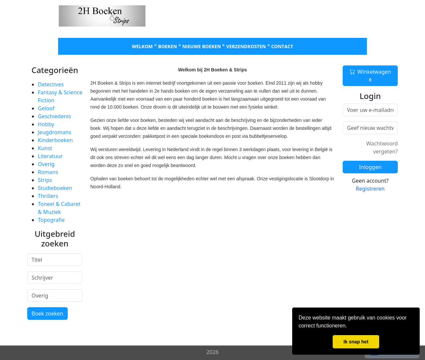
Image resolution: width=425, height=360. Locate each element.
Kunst (45, 148)
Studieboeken (55, 188)
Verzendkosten (246, 46)
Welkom (142, 46)
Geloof (46, 108)
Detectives (51, 84)
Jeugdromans (54, 132)
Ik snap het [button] (355, 341)
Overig (46, 164)
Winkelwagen (370, 75)
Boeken (167, 46)
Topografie (51, 220)
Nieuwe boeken (201, 46)
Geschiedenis (54, 116)
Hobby (46, 124)
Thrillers (48, 196)
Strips (45, 180)
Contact (282, 46)
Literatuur (50, 156)
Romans (48, 172)
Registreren (370, 188)
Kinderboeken (55, 140)
